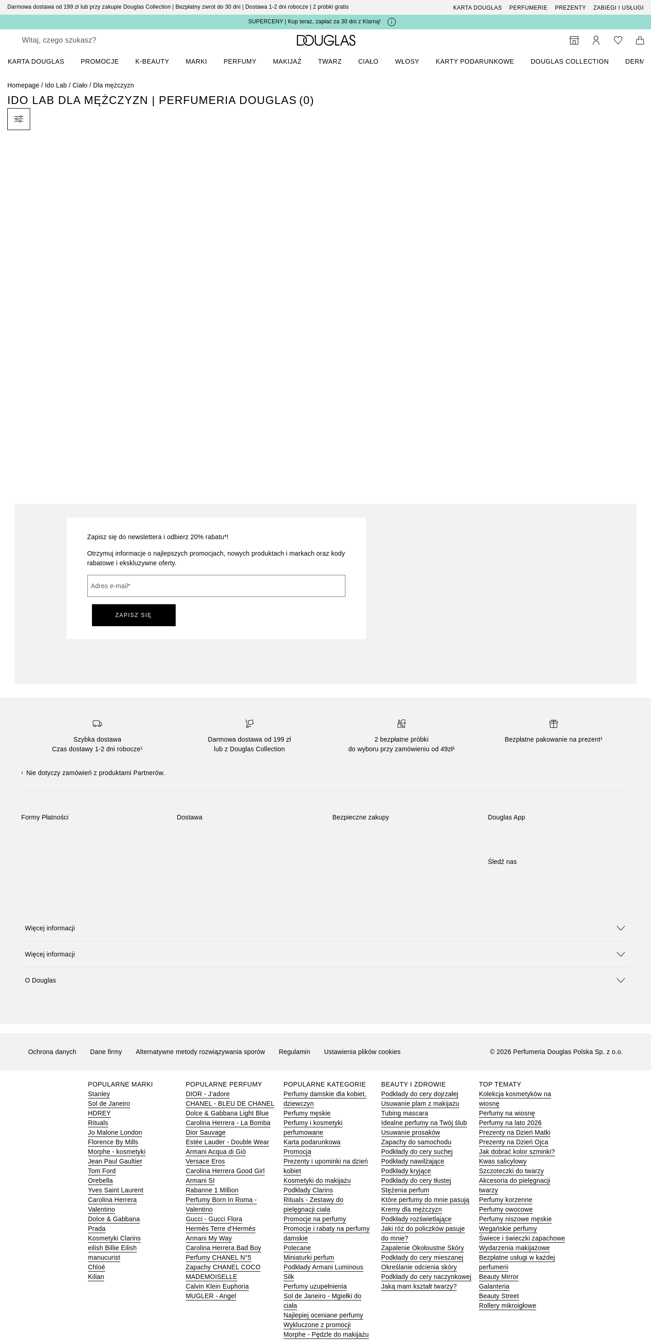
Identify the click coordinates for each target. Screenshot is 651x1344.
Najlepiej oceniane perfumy (323, 1315)
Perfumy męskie (307, 1113)
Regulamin (294, 1051)
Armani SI (200, 1180)
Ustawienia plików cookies (362, 1051)
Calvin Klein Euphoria (217, 1286)
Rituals (98, 1122)
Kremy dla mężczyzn (411, 1209)
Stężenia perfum (405, 1190)
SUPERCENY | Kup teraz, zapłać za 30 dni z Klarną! (314, 21)
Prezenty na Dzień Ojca (513, 1142)
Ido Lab (56, 85)
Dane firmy (106, 1051)
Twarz (330, 61)
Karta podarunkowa (312, 1142)
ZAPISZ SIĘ (133, 615)
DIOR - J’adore (208, 1094)
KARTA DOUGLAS (36, 61)
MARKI (196, 61)
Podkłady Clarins (308, 1190)
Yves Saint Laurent (115, 1190)
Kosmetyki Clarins (114, 1238)
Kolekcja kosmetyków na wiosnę (515, 1098)
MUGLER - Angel (211, 1296)
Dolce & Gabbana (114, 1219)
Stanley (99, 1094)
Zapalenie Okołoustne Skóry (422, 1247)
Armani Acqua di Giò (216, 1151)
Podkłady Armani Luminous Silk (323, 1271)
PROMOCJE (99, 61)
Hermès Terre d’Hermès (221, 1228)
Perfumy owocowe (506, 1209)
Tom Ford (102, 1171)
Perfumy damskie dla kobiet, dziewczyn (325, 1098)
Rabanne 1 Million (212, 1190)
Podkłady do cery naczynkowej (426, 1276)
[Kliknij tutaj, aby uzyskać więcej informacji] (392, 22)
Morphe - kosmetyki (116, 1151)
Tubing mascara (404, 1113)
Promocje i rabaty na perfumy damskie (327, 1233)
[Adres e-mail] (216, 586)
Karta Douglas (477, 8)
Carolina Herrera (112, 1199)
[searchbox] (89, 40)
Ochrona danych (52, 1051)
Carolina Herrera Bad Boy (223, 1247)
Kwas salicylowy (503, 1161)
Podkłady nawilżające (412, 1161)
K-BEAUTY (152, 61)
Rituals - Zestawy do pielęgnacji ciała (314, 1204)
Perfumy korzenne (506, 1199)
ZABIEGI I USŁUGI (618, 8)
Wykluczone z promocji (317, 1324)
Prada (96, 1228)
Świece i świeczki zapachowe (522, 1238)
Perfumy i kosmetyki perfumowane (313, 1127)
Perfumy (240, 61)
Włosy (407, 61)
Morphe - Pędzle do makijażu (326, 1334)
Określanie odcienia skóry (419, 1267)
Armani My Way (209, 1238)
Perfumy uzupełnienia (315, 1286)
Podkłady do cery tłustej (416, 1180)
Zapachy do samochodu (416, 1142)
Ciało (368, 61)
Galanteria (494, 1286)
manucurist (104, 1257)
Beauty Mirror (499, 1276)
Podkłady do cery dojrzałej (419, 1094)
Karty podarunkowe (475, 61)
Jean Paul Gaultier (115, 1161)
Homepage (23, 85)
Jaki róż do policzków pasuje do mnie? (423, 1233)
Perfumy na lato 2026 (510, 1122)
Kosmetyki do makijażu (317, 1180)
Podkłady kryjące (406, 1171)
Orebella (100, 1180)
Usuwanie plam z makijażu (420, 1103)
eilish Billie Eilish (112, 1247)
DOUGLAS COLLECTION (570, 61)
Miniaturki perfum (309, 1257)
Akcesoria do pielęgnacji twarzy (514, 1185)
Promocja (298, 1151)
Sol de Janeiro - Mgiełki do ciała (322, 1300)
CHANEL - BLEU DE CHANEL (230, 1103)
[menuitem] (42, 61)
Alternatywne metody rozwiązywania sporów (200, 1051)
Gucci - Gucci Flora (214, 1219)
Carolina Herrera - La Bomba (228, 1122)
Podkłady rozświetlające (416, 1219)
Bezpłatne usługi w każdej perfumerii (517, 1262)
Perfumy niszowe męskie (515, 1219)
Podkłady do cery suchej (416, 1151)
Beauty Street (499, 1296)
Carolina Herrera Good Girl (225, 1171)
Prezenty (570, 8)
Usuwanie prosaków (410, 1132)
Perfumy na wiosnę (507, 1113)
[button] (326, 928)
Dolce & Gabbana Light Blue (227, 1113)
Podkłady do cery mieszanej (422, 1257)
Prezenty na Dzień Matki (514, 1132)
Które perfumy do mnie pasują (425, 1199)
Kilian (96, 1276)
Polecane (297, 1247)
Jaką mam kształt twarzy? (419, 1286)
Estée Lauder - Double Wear (227, 1142)
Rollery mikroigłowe (507, 1305)
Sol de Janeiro (109, 1103)
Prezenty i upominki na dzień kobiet (326, 1166)
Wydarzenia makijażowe (514, 1247)
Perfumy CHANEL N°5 (218, 1257)
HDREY (99, 1113)
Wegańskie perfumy (508, 1228)
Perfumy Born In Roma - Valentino (221, 1204)
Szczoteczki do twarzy (511, 1171)
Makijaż (287, 61)
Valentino (101, 1209)
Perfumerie (528, 8)
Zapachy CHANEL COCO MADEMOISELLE (223, 1271)
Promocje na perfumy (315, 1219)
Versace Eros (205, 1161)
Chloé (96, 1267)
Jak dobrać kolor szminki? (517, 1151)
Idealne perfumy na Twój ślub (424, 1122)
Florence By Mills (113, 1142)
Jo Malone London (115, 1132)
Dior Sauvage (206, 1132)
